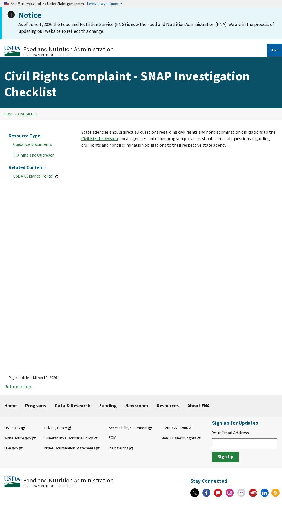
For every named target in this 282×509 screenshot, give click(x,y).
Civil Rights (27, 114)
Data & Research (73, 406)
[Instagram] (229, 492)
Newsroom (136, 406)
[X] (194, 492)
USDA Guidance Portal (33, 176)
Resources (168, 406)
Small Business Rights (178, 438)
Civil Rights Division (99, 138)
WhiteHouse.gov (17, 438)
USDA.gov (12, 427)
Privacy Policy (55, 427)
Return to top (17, 387)
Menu (274, 50)
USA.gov (11, 448)
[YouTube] (253, 492)
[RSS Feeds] (275, 492)
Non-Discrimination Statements (69, 448)
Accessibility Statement (128, 427)
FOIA (112, 437)
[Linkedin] (264, 492)
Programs (35, 406)
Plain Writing (119, 448)
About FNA (198, 406)
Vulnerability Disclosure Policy (68, 438)
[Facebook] (206, 492)
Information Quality (176, 427)
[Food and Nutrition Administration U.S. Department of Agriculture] (135, 50)
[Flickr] (241, 492)
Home (8, 114)
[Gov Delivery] (218, 492)
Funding (108, 406)
